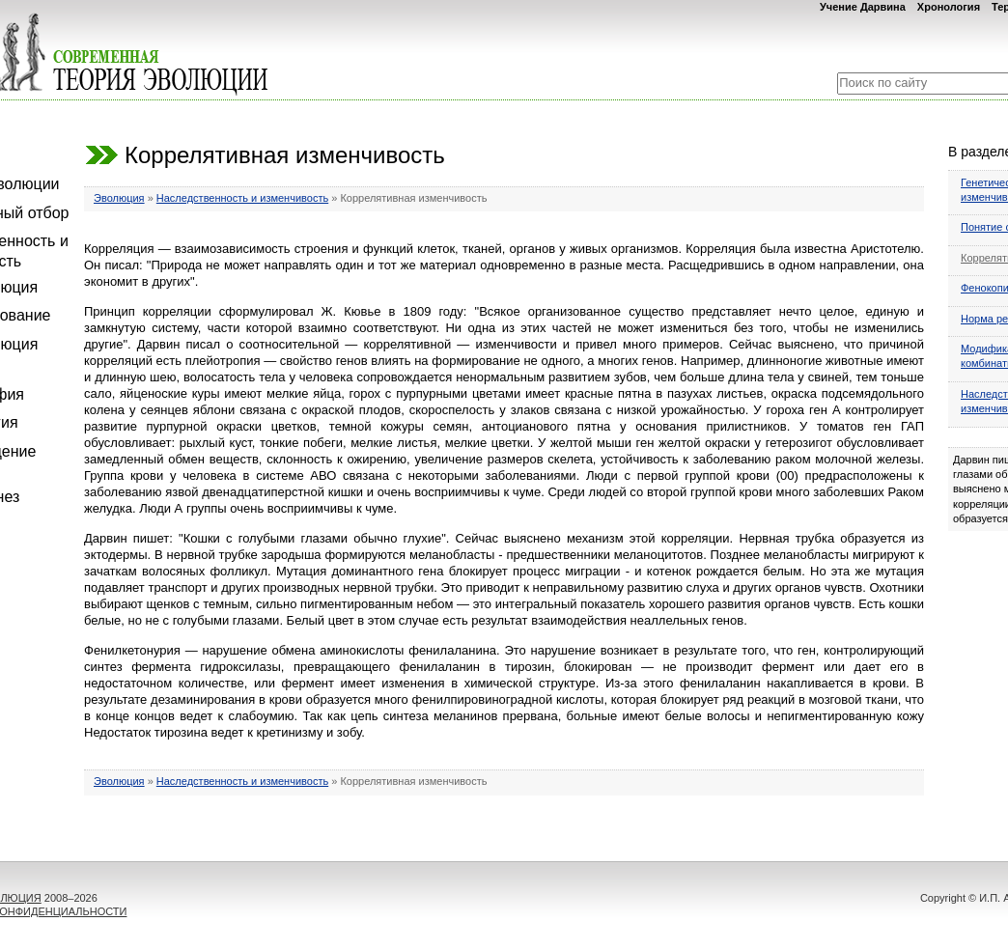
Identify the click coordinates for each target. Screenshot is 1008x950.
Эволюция (119, 198)
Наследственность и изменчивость (242, 198)
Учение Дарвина (863, 7)
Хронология (948, 7)
